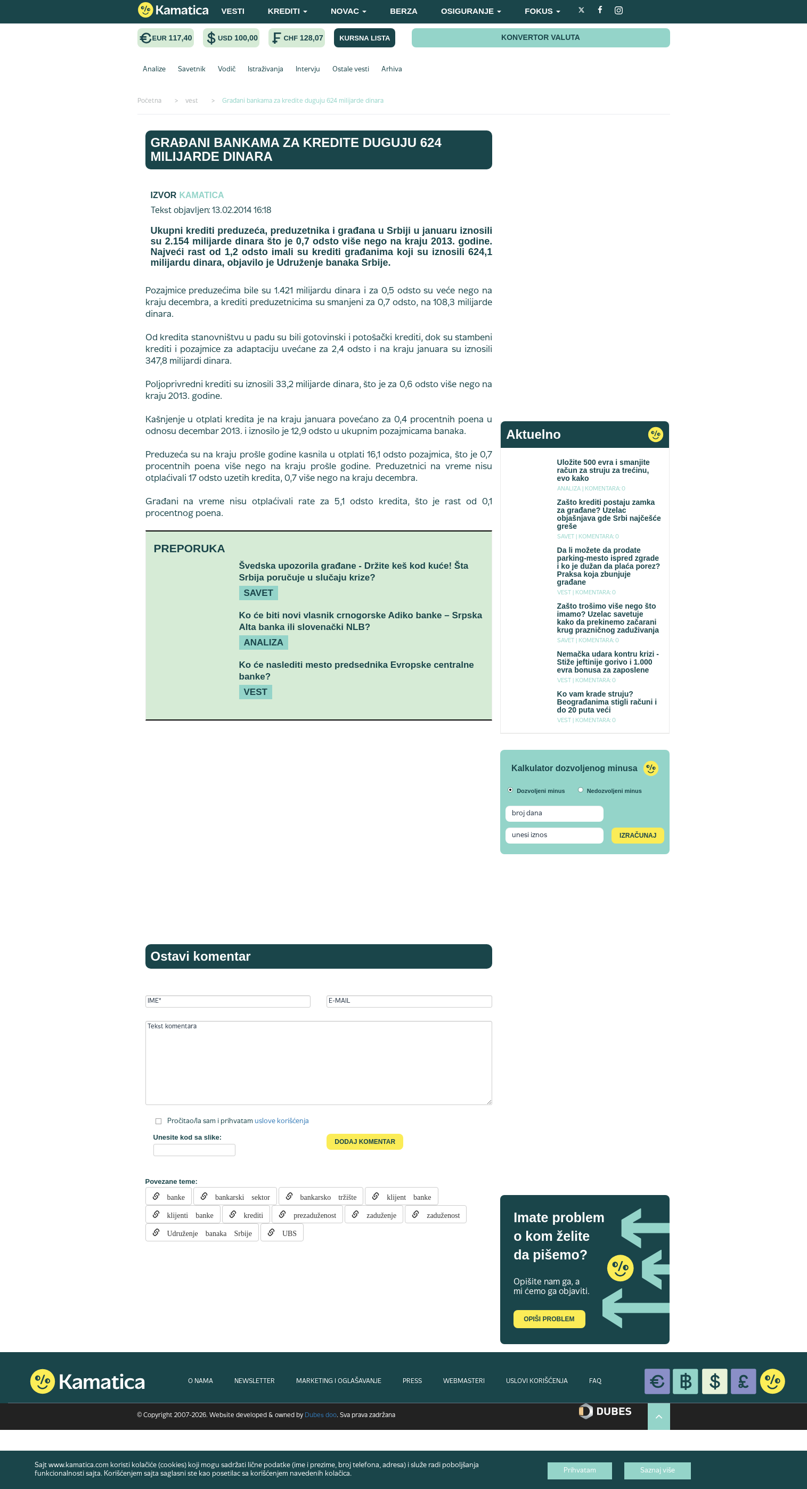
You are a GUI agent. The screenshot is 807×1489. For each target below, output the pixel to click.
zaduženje (377, 1214)
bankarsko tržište (325, 1196)
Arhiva (391, 70)
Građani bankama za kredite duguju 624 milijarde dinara (296, 149)
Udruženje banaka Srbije (206, 1232)
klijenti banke (187, 1214)
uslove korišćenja (282, 1121)
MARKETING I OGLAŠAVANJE (338, 1381)
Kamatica (201, 195)
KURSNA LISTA (364, 38)
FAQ (595, 1381)
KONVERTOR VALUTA (540, 37)
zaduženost (439, 1214)
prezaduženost (311, 1214)
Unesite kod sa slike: (187, 1137)
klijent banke (405, 1196)
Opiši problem (549, 1319)
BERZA (404, 10)
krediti (250, 1214)
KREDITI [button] (287, 10)
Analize (154, 70)
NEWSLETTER (254, 1381)
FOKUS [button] (542, 10)
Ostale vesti (350, 70)
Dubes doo (321, 1415)
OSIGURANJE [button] (471, 10)
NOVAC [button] (348, 10)
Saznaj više (657, 1471)
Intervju (308, 70)
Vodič (226, 70)
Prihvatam (580, 1471)
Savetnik (192, 70)
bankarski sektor (239, 1196)
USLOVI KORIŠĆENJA (537, 1381)
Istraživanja (265, 70)
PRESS (412, 1381)
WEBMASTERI (464, 1381)
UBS (286, 1232)
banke (172, 1196)
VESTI (233, 10)
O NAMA (200, 1381)
